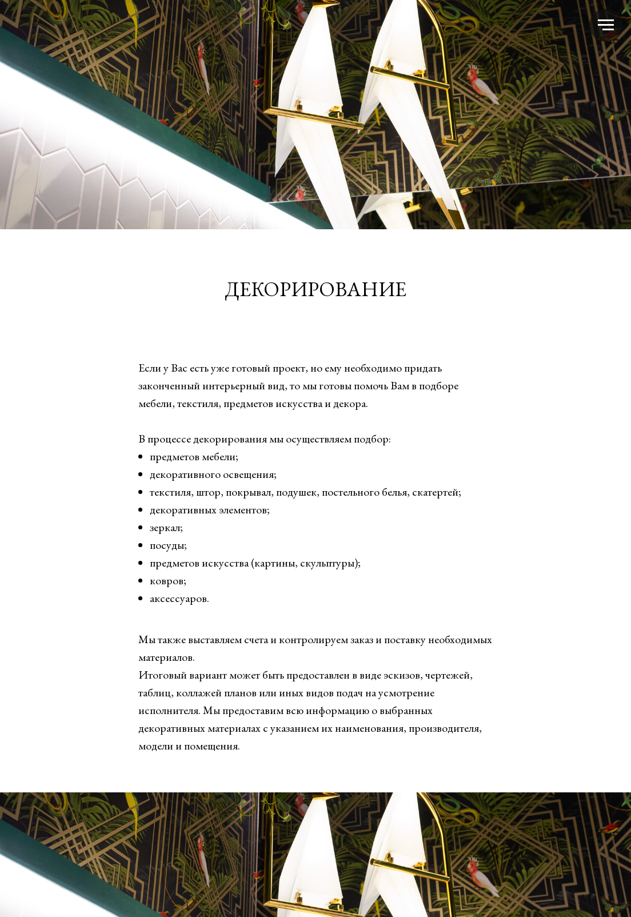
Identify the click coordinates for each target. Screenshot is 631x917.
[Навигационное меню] (606, 25)
